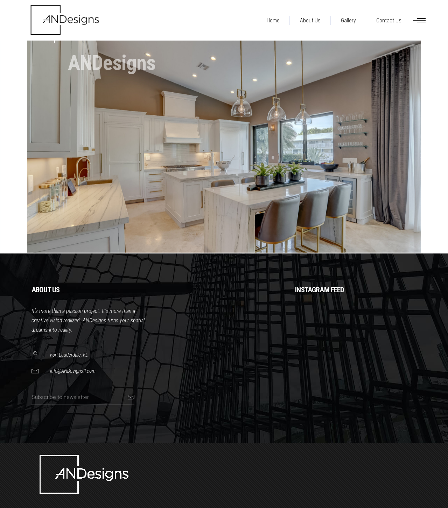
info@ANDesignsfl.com (73, 371)
